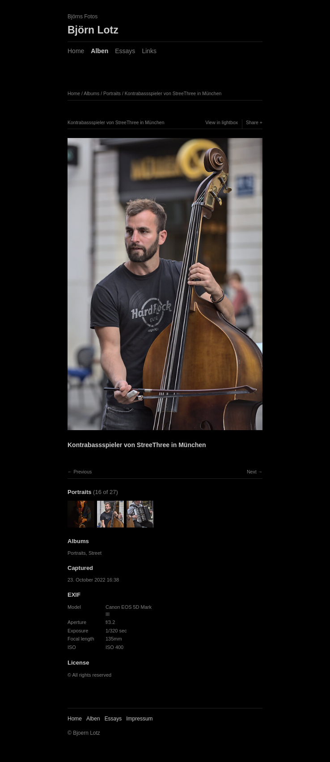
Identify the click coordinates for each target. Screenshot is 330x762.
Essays (125, 50)
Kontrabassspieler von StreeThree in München (173, 93)
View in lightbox (221, 122)
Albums (91, 93)
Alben (99, 50)
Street (95, 553)
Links (149, 50)
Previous (82, 471)
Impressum (139, 719)
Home (76, 50)
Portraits (112, 93)
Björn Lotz (93, 30)
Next (252, 471)
